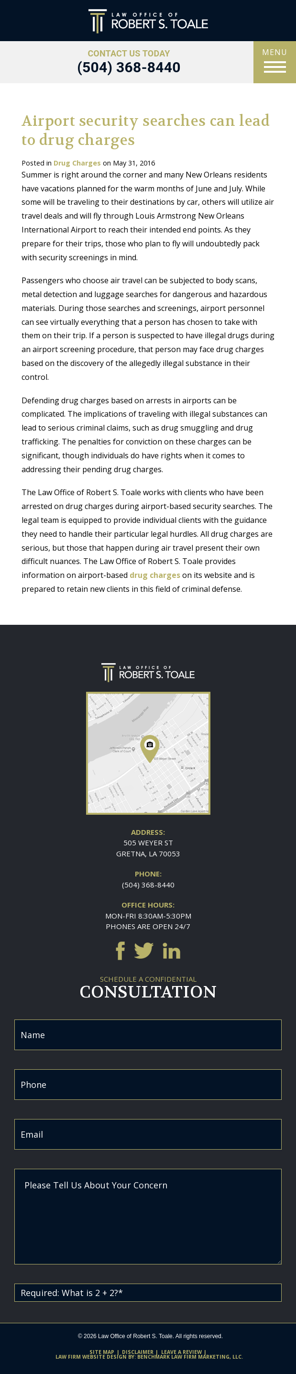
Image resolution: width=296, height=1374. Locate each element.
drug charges (155, 575)
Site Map (101, 1352)
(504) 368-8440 (148, 884)
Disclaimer (137, 1352)
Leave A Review (181, 1352)
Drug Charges (77, 162)
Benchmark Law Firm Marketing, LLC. (190, 1356)
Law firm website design (91, 1356)
